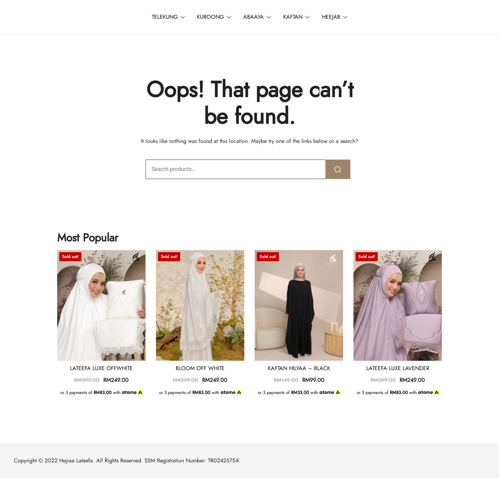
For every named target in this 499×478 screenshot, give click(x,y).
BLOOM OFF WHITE (200, 368)
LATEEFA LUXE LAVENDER (397, 368)
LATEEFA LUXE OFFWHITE (101, 368)
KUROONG (210, 17)
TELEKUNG (165, 17)
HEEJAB (331, 17)
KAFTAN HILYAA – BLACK (299, 368)
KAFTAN (293, 17)
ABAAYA (253, 17)
